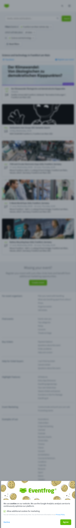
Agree (66, 522)
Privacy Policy (60, 515)
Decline (7, 522)
